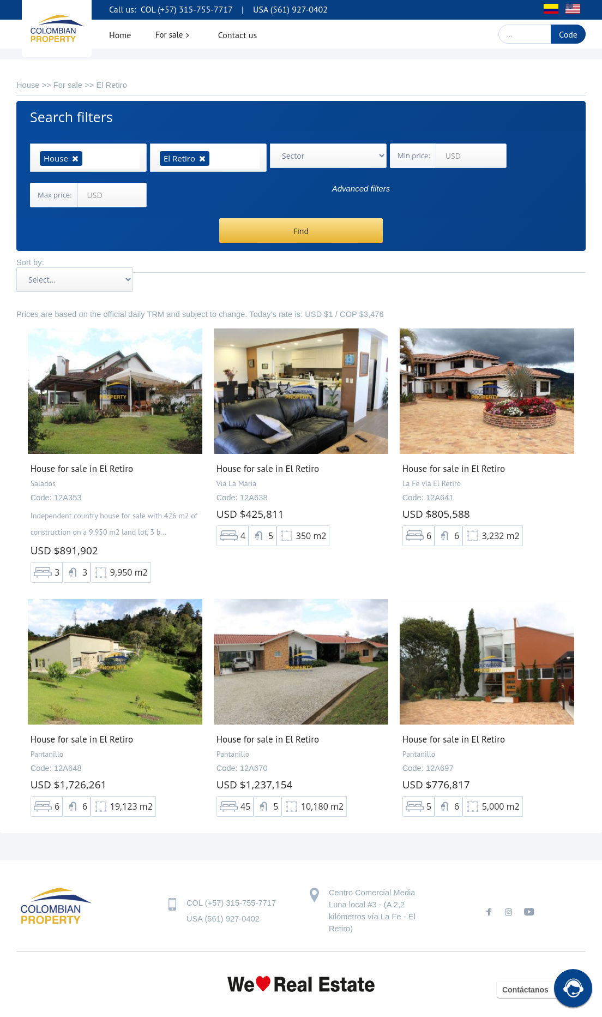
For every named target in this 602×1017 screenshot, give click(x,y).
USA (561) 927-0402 (290, 9)
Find (301, 231)
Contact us (237, 34)
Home (120, 34)
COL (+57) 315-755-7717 (185, 9)
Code (568, 34)
